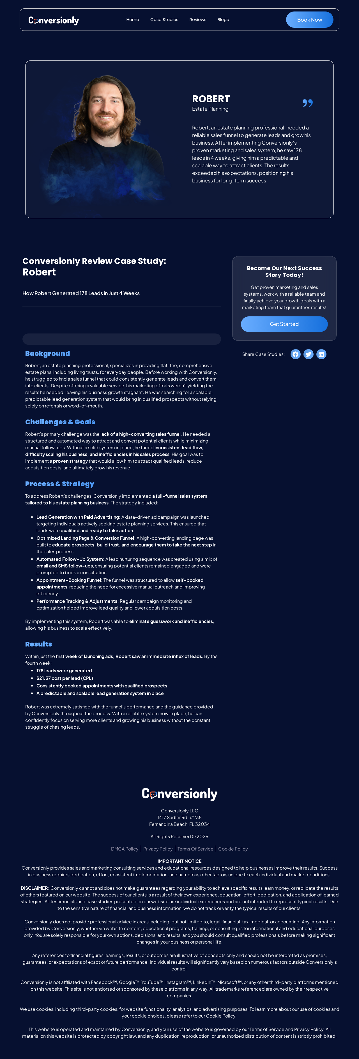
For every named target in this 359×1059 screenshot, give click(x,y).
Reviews (198, 19)
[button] (296, 356)
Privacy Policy (308, 1029)
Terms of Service (267, 1029)
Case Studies (164, 19)
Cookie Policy (220, 1016)
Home (132, 19)
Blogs (223, 19)
